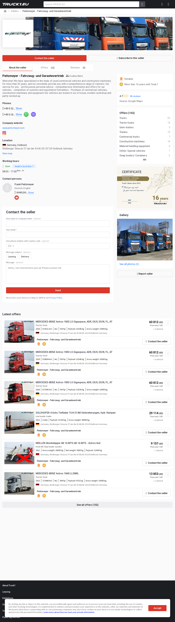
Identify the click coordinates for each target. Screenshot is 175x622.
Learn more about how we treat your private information (69, 612)
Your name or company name (23, 218)
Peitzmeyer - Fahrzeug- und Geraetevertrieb (59, 339)
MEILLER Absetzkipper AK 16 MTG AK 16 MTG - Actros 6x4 (68, 443)
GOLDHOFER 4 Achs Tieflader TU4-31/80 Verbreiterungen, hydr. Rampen (76, 412)
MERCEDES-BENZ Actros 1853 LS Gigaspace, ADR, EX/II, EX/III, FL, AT (74, 321)
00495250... (24, 192)
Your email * (11, 229)
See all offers (87, 504)
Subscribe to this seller (130, 58)
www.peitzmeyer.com (13, 127)
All (145, 159)
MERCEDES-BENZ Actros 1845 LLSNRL (57, 473)
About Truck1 (8, 585)
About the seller (21, 67)
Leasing (6, 592)
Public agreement (11, 617)
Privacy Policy (55, 297)
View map (7, 153)
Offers (52, 67)
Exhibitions (7, 598)
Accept (157, 608)
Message (14, 262)
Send (58, 290)
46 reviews (135, 96)
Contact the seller (44, 58)
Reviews (78, 67)
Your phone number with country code (27, 241)
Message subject (18, 252)
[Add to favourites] (168, 323)
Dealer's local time (24, 166)
